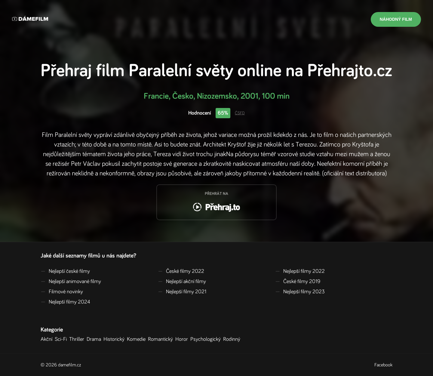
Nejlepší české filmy (65, 271)
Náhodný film (396, 19)
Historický (115, 339)
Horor (182, 339)
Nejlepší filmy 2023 (300, 292)
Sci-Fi (62, 339)
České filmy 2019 (297, 281)
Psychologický (206, 339)
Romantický (161, 339)
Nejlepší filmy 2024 (65, 302)
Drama (95, 339)
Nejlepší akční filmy (182, 281)
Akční (48, 339)
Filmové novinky (62, 292)
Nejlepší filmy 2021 (182, 292)
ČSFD (240, 113)
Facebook (383, 364)
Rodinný (233, 339)
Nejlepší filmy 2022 (300, 271)
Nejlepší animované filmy (71, 281)
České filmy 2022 (181, 271)
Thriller (78, 339)
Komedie (137, 339)
